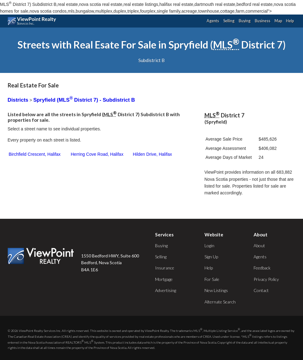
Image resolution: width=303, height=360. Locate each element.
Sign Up (211, 256)
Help (290, 21)
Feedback (262, 267)
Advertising (165, 290)
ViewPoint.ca (33, 21)
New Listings (216, 290)
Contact (261, 290)
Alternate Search (220, 301)
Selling (228, 21)
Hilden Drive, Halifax (152, 154)
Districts (18, 100)
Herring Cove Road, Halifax (97, 154)
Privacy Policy (266, 279)
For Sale (211, 279)
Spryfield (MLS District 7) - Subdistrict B (84, 100)
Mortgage (164, 279)
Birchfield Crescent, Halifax (35, 154)
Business (262, 21)
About (259, 245)
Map (278, 21)
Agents (213, 21)
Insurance (164, 267)
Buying (244, 21)
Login (209, 245)
